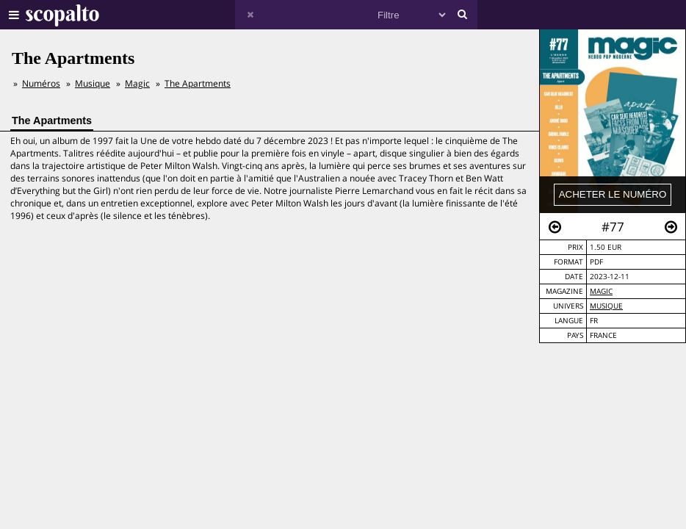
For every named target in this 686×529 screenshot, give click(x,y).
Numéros (41, 83)
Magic (601, 291)
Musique (606, 306)
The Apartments (198, 83)
